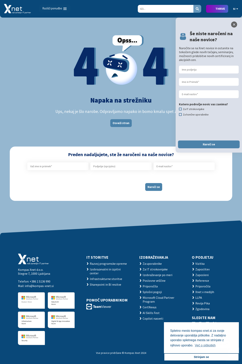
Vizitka (200, 264)
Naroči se (154, 187)
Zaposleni (202, 275)
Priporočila (150, 286)
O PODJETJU (202, 257)
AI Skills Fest (151, 313)
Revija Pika (202, 303)
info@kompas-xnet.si (39, 286)
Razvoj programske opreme (108, 264)
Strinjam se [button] (201, 357)
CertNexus (150, 307)
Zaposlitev (202, 269)
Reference (202, 281)
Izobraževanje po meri (157, 275)
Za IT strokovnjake (155, 269)
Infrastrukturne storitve (106, 279)
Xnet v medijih (204, 292)
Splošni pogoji (152, 292)
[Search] (165, 9)
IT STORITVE (97, 257)
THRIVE (220, 9)
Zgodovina (202, 309)
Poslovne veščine (154, 281)
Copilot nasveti (153, 318)
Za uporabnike (152, 264)
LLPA (198, 298)
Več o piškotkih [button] (205, 345)
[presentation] (110, 185)
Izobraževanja (153, 257)
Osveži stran (121, 123)
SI (235, 9)
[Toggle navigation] (54, 9)
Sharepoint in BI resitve (105, 284)
